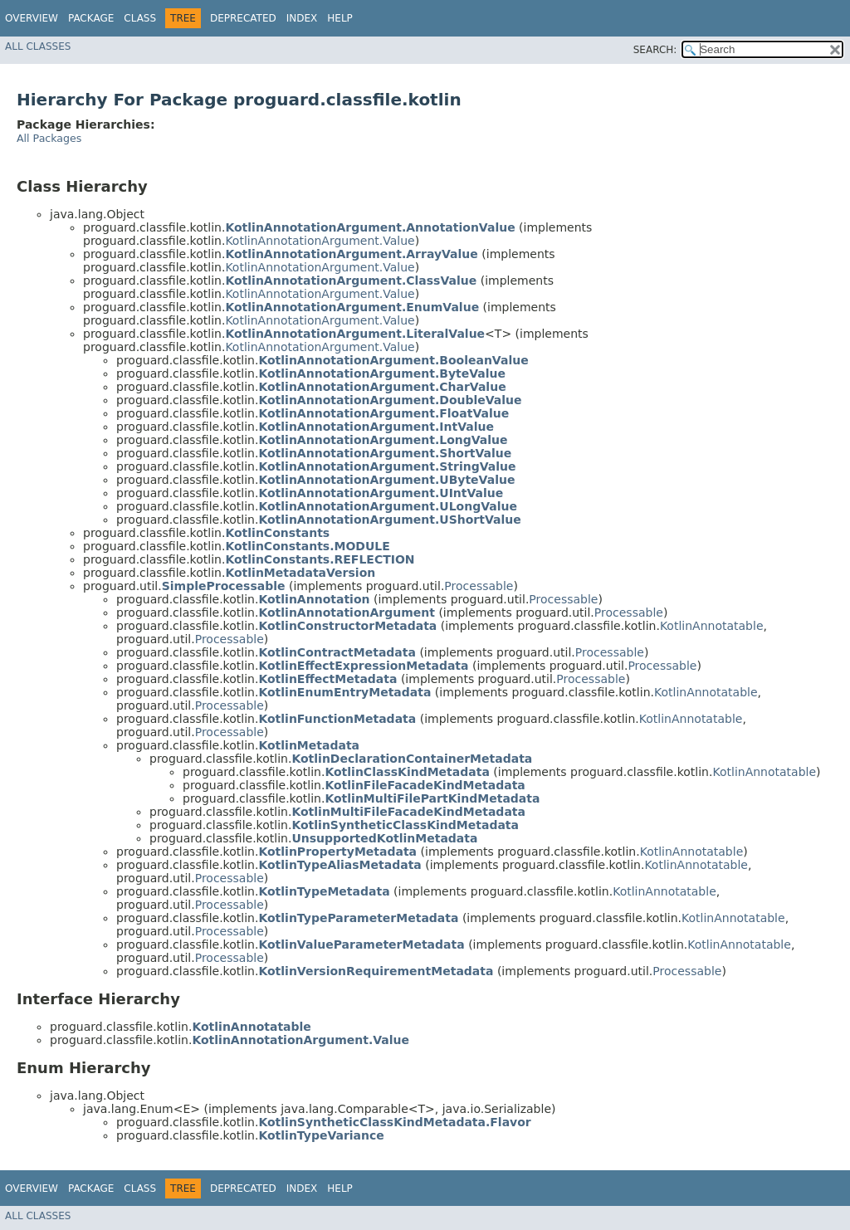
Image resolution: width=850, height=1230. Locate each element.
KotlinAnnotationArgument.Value (319, 240)
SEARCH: (655, 50)
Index (302, 18)
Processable (478, 586)
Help (340, 18)
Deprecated (243, 18)
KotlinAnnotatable (712, 625)
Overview (31, 18)
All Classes (38, 46)
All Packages (49, 138)
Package (91, 18)
